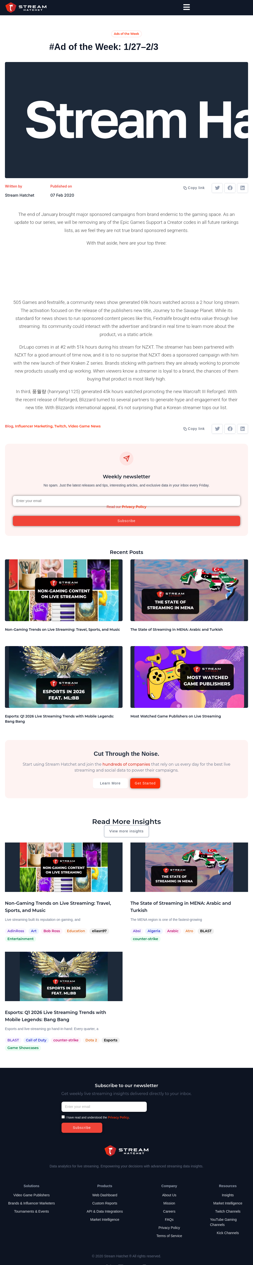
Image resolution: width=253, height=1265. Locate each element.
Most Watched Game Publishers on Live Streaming (175, 716)
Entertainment (20, 939)
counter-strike (145, 939)
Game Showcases (23, 1048)
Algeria (154, 931)
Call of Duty (36, 1040)
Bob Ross (51, 931)
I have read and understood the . (98, 1117)
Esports (110, 1040)
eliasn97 (99, 931)
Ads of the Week (126, 34)
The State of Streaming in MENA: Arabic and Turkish (176, 629)
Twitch (60, 426)
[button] (217, 188)
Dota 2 (91, 1040)
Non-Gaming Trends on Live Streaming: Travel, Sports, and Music (62, 629)
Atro (189, 931)
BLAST (206, 931)
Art (34, 931)
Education (76, 931)
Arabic (173, 931)
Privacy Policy (134, 507)
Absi (137, 931)
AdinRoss (15, 931)
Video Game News (84, 426)
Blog (9, 426)
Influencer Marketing (34, 426)
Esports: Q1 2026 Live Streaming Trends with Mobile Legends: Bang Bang (59, 719)
